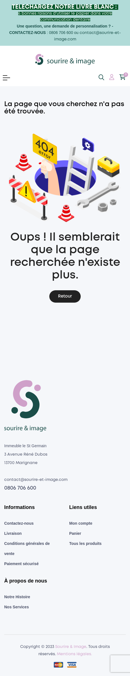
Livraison (13, 533)
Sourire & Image (70, 646)
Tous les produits (85, 543)
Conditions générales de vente (27, 548)
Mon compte (80, 523)
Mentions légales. (74, 654)
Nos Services (16, 607)
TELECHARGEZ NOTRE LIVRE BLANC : (65, 7)
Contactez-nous (19, 523)
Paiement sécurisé (21, 563)
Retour (65, 296)
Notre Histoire (17, 597)
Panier (75, 533)
